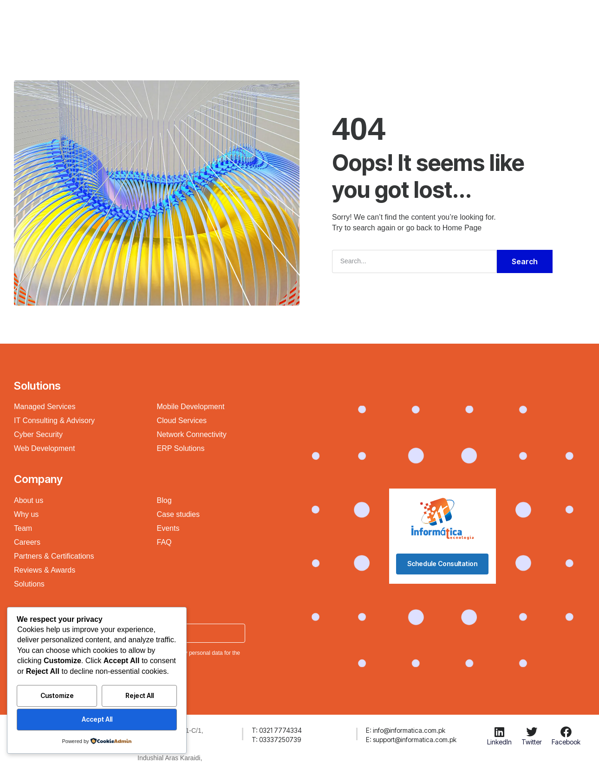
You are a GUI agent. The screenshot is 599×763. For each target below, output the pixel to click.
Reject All (139, 695)
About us (28, 500)
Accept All (97, 719)
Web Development (44, 448)
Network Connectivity (192, 434)
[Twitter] (531, 731)
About (386, 20)
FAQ (164, 542)
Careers (27, 542)
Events (168, 528)
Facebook (566, 742)
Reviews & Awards (44, 570)
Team (23, 528)
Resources (342, 20)
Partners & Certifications (54, 556)
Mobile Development (191, 407)
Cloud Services (182, 420)
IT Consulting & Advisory (54, 420)
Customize (57, 695)
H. (139, 20)
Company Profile (187, 20)
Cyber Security (38, 434)
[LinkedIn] (499, 731)
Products (293, 20)
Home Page (462, 228)
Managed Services (45, 407)
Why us (26, 514)
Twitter (531, 742)
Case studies (178, 514)
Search (525, 261)
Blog (164, 500)
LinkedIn (499, 742)
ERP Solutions (181, 448)
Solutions (247, 20)
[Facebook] (566, 731)
